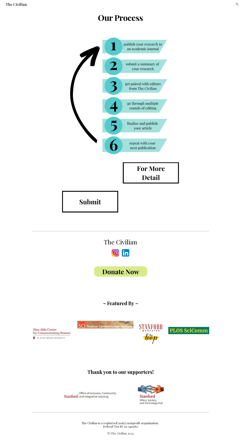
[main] (120, 17)
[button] (237, 4)
